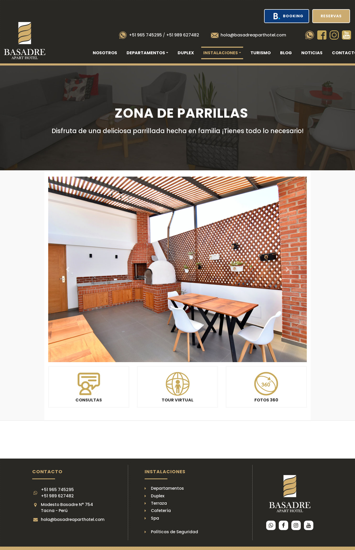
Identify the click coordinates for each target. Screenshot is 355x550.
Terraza (159, 503)
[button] (67, 269)
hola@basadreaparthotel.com (253, 35)
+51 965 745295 (145, 35)
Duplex (186, 53)
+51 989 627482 (182, 35)
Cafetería (161, 510)
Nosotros (105, 53)
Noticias (312, 53)
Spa (155, 518)
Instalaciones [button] (220, 53)
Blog (286, 53)
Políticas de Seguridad (174, 532)
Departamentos (167, 488)
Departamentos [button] (146, 53)
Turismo (260, 53)
